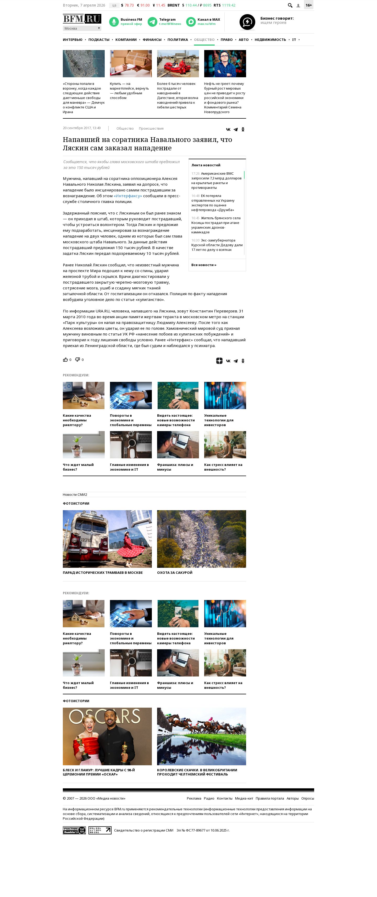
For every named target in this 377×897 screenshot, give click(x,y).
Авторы (293, 798)
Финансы (152, 39)
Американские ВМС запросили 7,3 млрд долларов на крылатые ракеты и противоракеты (216, 180)
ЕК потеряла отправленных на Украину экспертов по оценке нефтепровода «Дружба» (213, 202)
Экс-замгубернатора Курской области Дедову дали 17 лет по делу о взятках (217, 245)
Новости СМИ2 (75, 494)
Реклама (194, 798)
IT (294, 39)
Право (227, 39)
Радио (209, 798)
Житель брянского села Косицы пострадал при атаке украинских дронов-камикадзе (216, 225)
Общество (204, 39)
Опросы (307, 798)
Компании (126, 39)
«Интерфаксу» (128, 195)
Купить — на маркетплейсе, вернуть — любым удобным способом (129, 90)
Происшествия (151, 128)
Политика (178, 39)
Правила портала (270, 798)
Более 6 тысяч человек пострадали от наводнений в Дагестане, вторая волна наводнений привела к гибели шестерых (177, 95)
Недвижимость (270, 39)
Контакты (224, 798)
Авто (244, 39)
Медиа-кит (244, 798)
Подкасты (98, 39)
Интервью (72, 39)
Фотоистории (76, 503)
